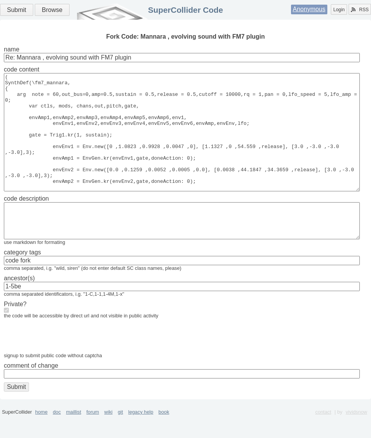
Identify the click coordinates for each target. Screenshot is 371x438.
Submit (16, 10)
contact (323, 435)
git (120, 435)
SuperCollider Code (185, 9)
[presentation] (62, 361)
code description (26, 221)
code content (21, 69)
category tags (22, 275)
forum (93, 435)
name (11, 49)
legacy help (140, 435)
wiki (108, 435)
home (41, 435)
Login (338, 9)
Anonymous (309, 9)
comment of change (31, 388)
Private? (15, 327)
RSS (360, 9)
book (163, 435)
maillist (73, 435)
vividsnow (356, 435)
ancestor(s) (19, 301)
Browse (52, 10)
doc (57, 435)
